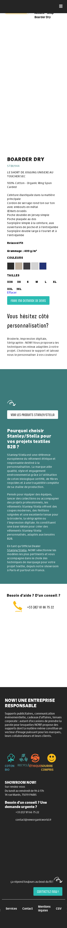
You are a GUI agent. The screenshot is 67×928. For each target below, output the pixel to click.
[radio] (10, 266)
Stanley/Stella (17, 550)
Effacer (12, 292)
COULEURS (15, 258)
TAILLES (13, 275)
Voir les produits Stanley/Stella (32, 414)
